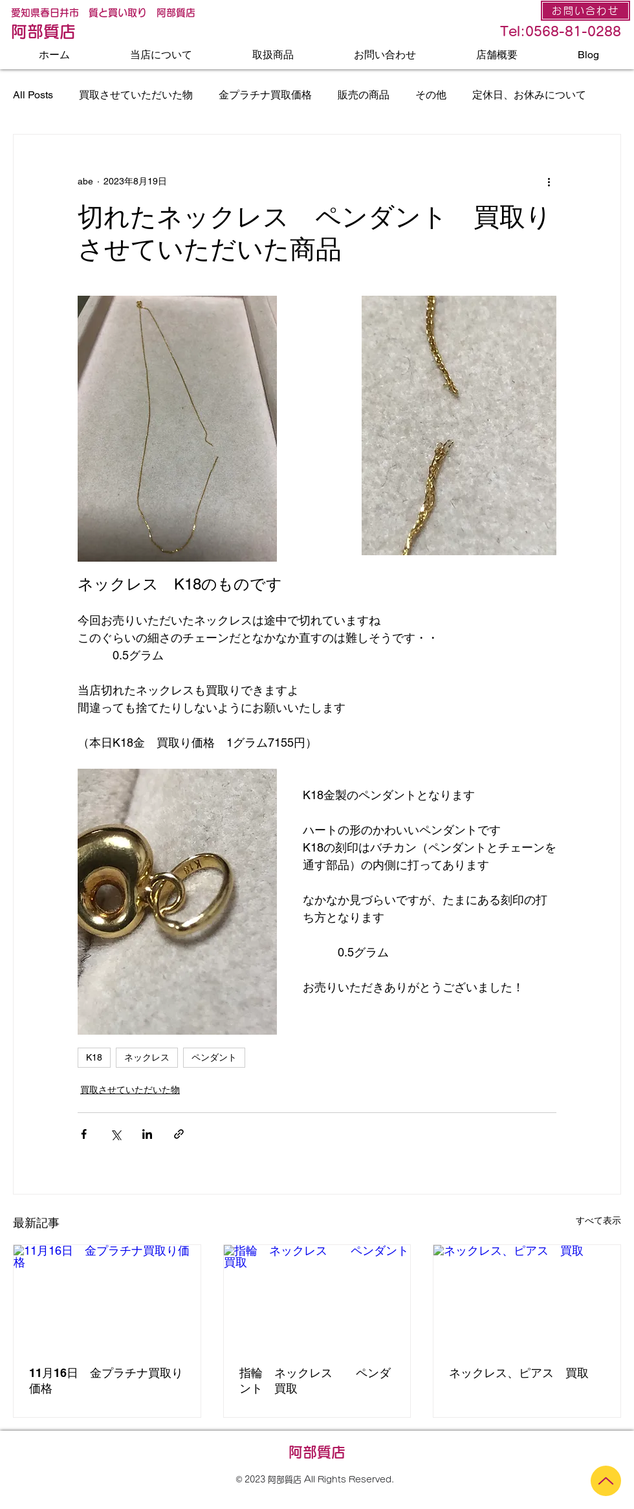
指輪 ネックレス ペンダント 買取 (315, 1380)
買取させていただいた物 (136, 95)
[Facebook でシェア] (84, 1134)
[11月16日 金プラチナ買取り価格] (107, 1297)
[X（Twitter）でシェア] (115, 1134)
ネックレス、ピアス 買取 (519, 1373)
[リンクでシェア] (179, 1134)
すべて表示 (598, 1220)
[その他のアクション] (548, 181)
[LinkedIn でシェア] (147, 1134)
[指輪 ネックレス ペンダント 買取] (317, 1297)
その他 (430, 95)
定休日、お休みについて (529, 95)
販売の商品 (363, 95)
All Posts (33, 95)
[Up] (606, 1481)
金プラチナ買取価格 (265, 95)
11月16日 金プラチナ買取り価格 (106, 1380)
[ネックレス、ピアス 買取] (526, 1297)
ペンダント (214, 1057)
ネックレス (146, 1057)
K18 (94, 1057)
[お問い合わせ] (585, 10)
